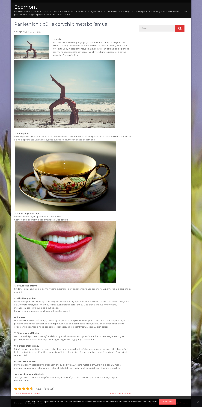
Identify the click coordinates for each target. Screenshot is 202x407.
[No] (198, 401)
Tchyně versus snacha (120, 393)
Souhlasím (167, 401)
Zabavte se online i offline (27, 393)
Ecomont (25, 7)
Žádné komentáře (32, 32)
